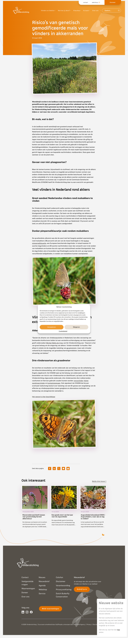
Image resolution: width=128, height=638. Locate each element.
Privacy (89, 624)
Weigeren (76, 327)
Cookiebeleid (63, 331)
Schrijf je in (82, 589)
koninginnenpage (54, 383)
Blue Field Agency (79, 624)
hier (118, 630)
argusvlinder (78, 381)
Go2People (59, 624)
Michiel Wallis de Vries (54, 343)
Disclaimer (96, 624)
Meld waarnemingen (50, 609)
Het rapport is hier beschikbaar (43, 397)
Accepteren (51, 327)
